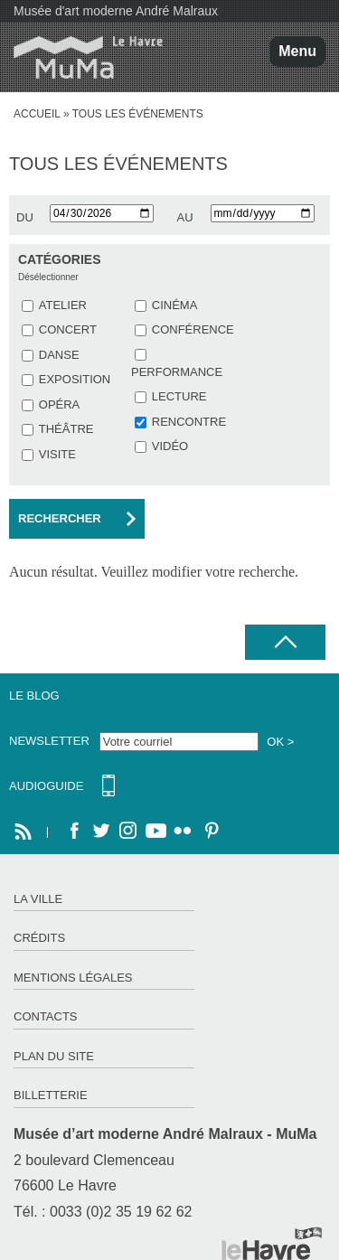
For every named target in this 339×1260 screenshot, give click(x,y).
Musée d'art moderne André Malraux (116, 11)
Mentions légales (73, 977)
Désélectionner (48, 277)
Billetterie (51, 1095)
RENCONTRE (189, 421)
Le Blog (34, 695)
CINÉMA (175, 305)
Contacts (46, 1016)
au (185, 217)
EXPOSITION (74, 379)
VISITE (57, 454)
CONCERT (68, 329)
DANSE (59, 355)
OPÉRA (59, 404)
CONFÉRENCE (193, 329)
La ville (38, 899)
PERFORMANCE (176, 372)
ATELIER (63, 305)
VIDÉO (170, 446)
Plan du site (54, 1056)
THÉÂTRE (66, 429)
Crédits (39, 938)
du (24, 217)
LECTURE (179, 396)
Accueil (37, 114)
